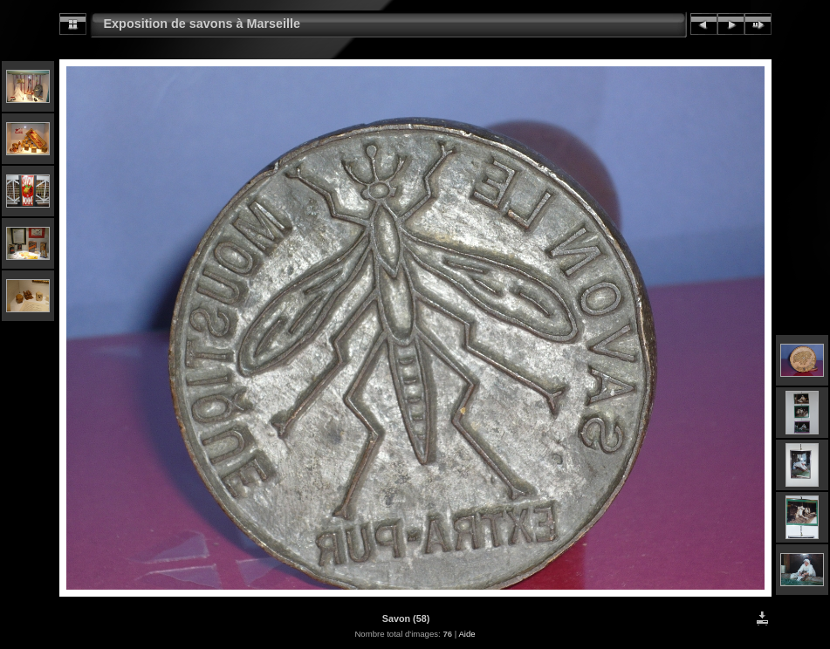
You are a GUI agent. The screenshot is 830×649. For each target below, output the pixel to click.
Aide (466, 634)
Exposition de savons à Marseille (202, 24)
